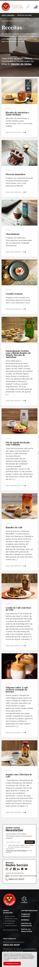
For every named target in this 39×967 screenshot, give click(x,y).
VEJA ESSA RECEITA (14, 132)
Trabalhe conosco (25, 915)
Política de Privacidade (17, 850)
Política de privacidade (26, 925)
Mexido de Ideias (21, 64)
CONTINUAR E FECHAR (12, 963)
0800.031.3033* (15, 879)
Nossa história (11, 919)
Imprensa (25, 920)
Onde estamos (11, 925)
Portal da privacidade (26, 930)
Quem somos (10, 916)
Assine (29, 842)
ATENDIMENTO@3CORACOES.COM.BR (19, 876)
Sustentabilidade (29, 910)
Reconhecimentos (10, 930)
